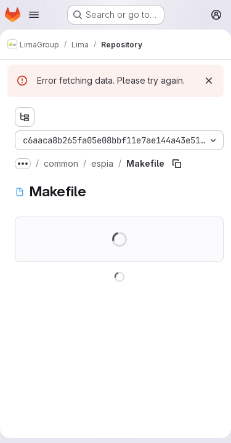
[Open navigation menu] (34, 15)
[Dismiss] (208, 80)
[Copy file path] (177, 164)
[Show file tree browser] (24, 117)
